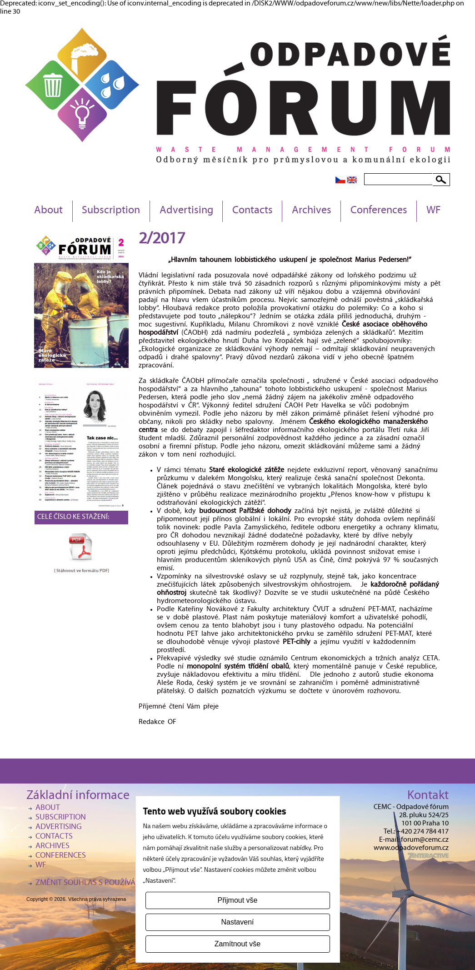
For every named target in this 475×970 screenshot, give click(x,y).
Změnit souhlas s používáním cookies (108, 883)
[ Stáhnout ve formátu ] (81, 570)
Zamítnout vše (237, 944)
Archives (311, 211)
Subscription (111, 211)
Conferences (378, 211)
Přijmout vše (237, 900)
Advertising (186, 211)
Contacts (252, 211)
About (48, 211)
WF (433, 211)
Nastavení (237, 922)
